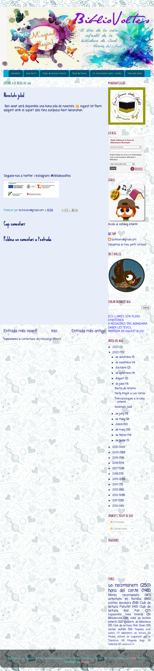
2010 (115, 506)
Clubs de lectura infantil (54, 73)
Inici (54, 331)
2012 (115, 495)
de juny (120, 414)
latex (133, 658)
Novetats (15, 73)
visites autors (117, 629)
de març (120, 430)
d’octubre (121, 368)
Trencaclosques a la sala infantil (129, 400)
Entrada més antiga (88, 331)
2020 (116, 453)
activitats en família (124, 599)
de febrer (121, 435)
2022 (116, 353)
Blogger (85, 662)
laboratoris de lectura (133, 633)
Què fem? (31, 73)
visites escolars (119, 603)
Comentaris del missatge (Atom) (41, 339)
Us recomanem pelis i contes (107, 73)
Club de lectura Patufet (129, 605)
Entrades (117, 522)
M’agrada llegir (136, 641)
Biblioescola (115, 618)
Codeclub (112, 644)
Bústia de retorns (125, 388)
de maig (120, 419)
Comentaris (118, 529)
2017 (115, 468)
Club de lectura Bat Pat (129, 608)
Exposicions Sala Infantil (125, 614)
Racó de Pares (79, 73)
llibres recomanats (123, 595)
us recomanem (123, 585)
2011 (115, 501)
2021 (115, 447)
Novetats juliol (123, 407)
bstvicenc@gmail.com (124, 239)
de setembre (123, 373)
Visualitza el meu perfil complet (127, 245)
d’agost (120, 379)
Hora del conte (135, 73)
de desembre (123, 357)
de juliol (120, 384)
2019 (115, 458)
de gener (121, 441)
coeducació (126, 644)
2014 (115, 485)
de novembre (123, 363)
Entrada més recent (20, 331)
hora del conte (123, 590)
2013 (115, 490)
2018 (115, 463)
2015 (115, 479)
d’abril (119, 424)
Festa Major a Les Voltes (130, 393)
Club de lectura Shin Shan (129, 626)
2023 (115, 347)
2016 (115, 474)
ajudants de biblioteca (137, 622)
